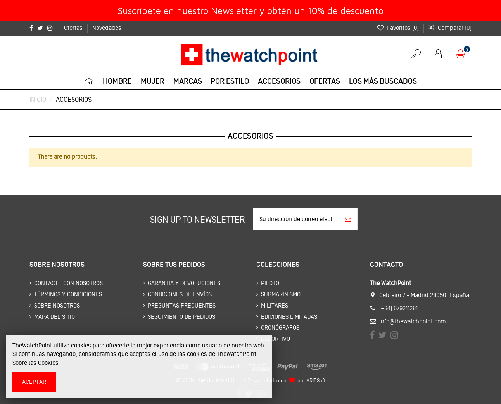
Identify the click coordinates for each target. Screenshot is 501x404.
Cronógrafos (280, 327)
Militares (274, 305)
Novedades (106, 27)
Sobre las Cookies (35, 362)
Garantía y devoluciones (184, 283)
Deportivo (275, 338)
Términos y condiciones (68, 294)
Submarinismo (281, 294)
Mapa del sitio (54, 316)
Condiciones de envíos (180, 294)
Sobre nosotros (57, 305)
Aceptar (34, 381)
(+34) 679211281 (398, 308)
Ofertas (74, 27)
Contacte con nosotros (68, 283)
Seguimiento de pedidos (181, 316)
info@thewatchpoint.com (412, 321)
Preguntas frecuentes (182, 305)
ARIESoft (316, 380)
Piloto (270, 283)
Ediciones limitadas (289, 316)
